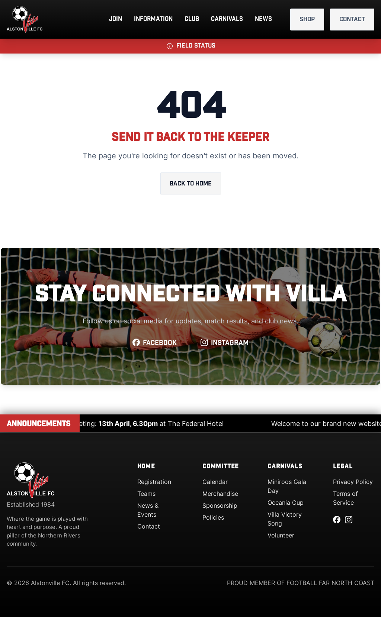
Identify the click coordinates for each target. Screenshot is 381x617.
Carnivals (227, 19)
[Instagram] (348, 519)
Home (146, 467)
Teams (146, 494)
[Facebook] (336, 519)
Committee (220, 467)
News (263, 19)
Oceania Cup (286, 502)
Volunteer (281, 535)
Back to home (190, 184)
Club (192, 19)
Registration (154, 482)
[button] (190, 46)
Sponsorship (219, 505)
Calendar (215, 482)
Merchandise (220, 494)
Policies (213, 517)
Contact (352, 19)
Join (115, 19)
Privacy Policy (353, 482)
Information (153, 19)
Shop (307, 19)
